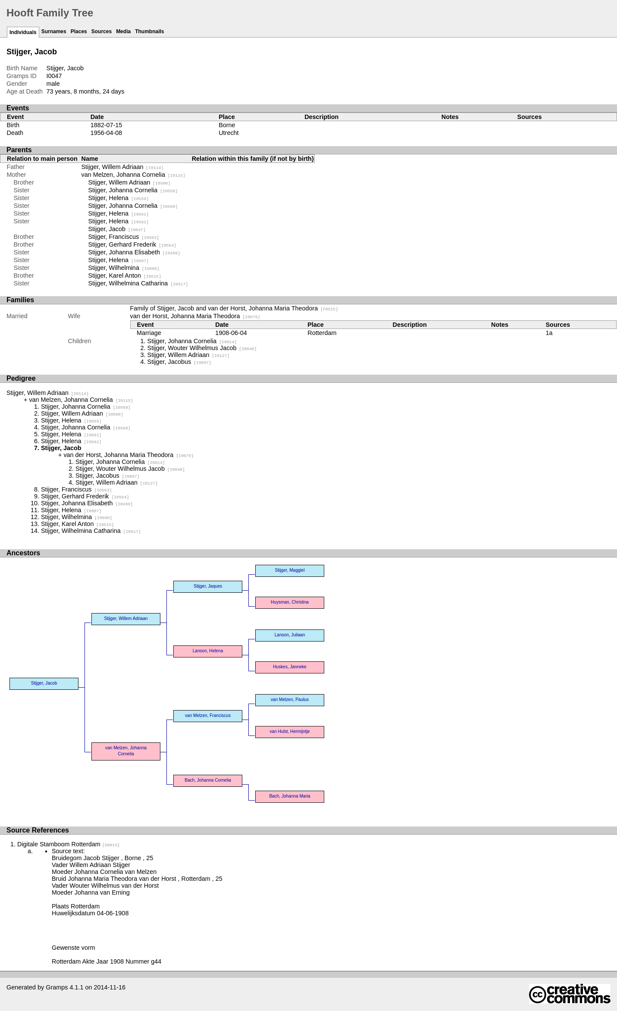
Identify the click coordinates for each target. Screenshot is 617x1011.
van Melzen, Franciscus (208, 715)
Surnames (53, 31)
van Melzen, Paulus (290, 699)
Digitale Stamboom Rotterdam (68, 844)
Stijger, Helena (118, 197)
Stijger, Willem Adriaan (122, 166)
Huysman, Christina (290, 602)
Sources (101, 31)
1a (549, 332)
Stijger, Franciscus (123, 236)
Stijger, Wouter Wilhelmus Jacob (202, 347)
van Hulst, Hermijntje (290, 731)
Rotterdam (321, 332)
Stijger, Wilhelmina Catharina (138, 283)
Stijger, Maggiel (290, 570)
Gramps (57, 987)
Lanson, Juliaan (290, 634)
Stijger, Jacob (117, 228)
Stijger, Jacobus (179, 361)
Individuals (23, 32)
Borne (227, 125)
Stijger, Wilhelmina (124, 267)
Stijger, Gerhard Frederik (132, 244)
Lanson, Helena (208, 650)
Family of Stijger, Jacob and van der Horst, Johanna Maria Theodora (234, 308)
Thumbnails (149, 31)
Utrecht (228, 132)
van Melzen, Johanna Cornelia (133, 174)
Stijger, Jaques (208, 586)
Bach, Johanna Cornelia (208, 780)
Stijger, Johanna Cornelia (133, 190)
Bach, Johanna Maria (289, 796)
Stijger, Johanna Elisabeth (134, 252)
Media (123, 31)
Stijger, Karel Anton (124, 275)
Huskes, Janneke (289, 666)
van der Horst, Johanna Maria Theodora (195, 316)
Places (79, 31)
